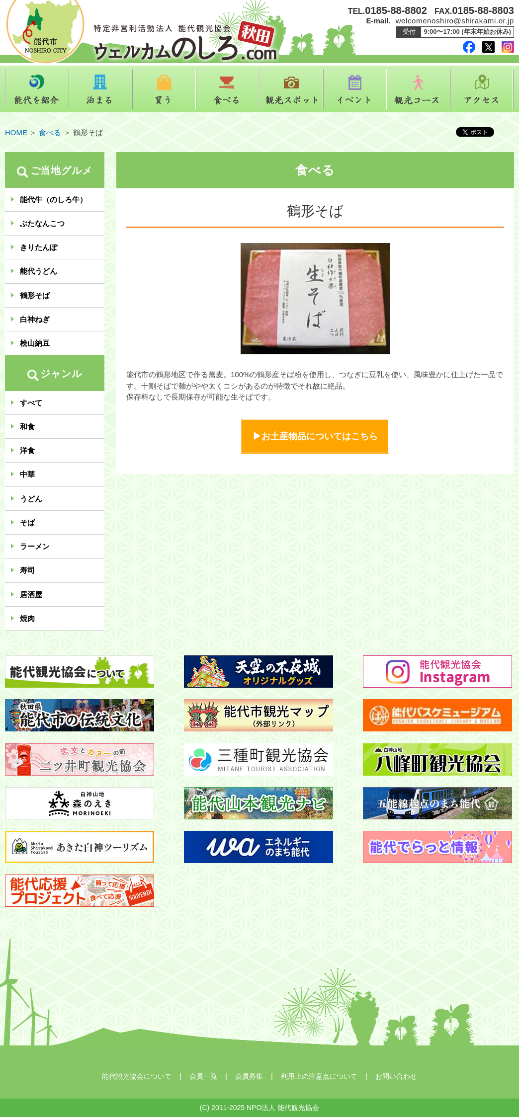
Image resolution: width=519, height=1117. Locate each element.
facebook (469, 47)
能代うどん (38, 271)
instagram (508, 47)
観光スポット (291, 89)
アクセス (482, 89)
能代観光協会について (137, 1076)
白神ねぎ (35, 319)
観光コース (418, 89)
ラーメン (35, 546)
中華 (27, 474)
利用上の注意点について (319, 1076)
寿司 (27, 570)
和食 (27, 426)
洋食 (27, 450)
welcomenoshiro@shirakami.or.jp (455, 20)
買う (164, 89)
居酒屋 (31, 594)
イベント (355, 89)
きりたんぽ (38, 247)
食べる (228, 89)
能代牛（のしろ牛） (53, 199)
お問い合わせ (396, 1076)
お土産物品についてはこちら (319, 436)
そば (27, 522)
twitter (488, 47)
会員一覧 (203, 1076)
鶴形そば (35, 295)
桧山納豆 (35, 343)
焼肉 (27, 618)
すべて (31, 403)
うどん (31, 498)
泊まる (100, 89)
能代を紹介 (37, 89)
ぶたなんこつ (42, 223)
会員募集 (249, 1076)
